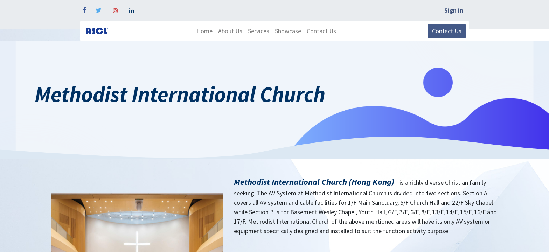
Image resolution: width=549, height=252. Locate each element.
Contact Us (446, 31)
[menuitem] (204, 30)
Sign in (453, 10)
